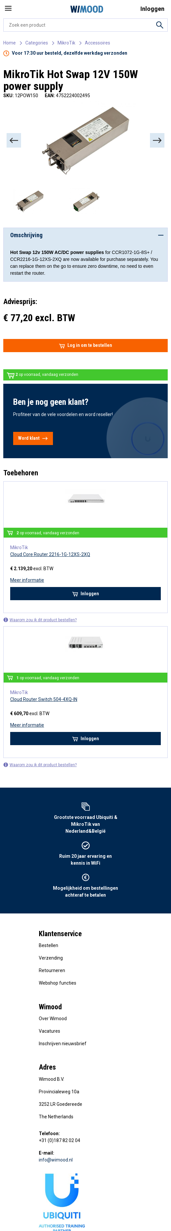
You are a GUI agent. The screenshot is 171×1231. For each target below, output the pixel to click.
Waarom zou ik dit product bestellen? (40, 619)
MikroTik (66, 42)
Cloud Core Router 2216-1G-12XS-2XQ (50, 554)
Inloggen (85, 594)
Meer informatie (27, 580)
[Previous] (14, 140)
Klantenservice (60, 934)
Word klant (33, 438)
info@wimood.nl (56, 1159)
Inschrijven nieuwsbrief (62, 1043)
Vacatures (49, 1031)
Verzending (51, 958)
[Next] (157, 140)
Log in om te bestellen (85, 346)
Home (9, 42)
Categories (36, 42)
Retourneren (52, 970)
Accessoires (97, 42)
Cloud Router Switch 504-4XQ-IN (43, 699)
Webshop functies (57, 983)
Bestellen (48, 945)
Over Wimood (53, 1018)
